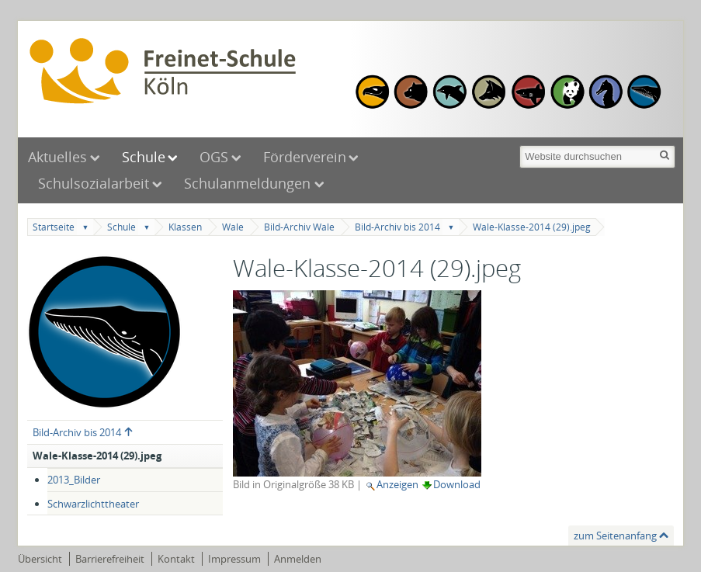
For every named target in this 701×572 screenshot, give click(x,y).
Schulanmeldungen (249, 183)
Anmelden (297, 559)
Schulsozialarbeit (93, 183)
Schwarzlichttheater (93, 504)
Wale (233, 227)
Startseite (54, 227)
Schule (143, 156)
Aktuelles (57, 156)
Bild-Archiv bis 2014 (397, 227)
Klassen (185, 227)
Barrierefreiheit (109, 559)
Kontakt (176, 559)
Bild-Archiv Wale (299, 227)
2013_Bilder (73, 480)
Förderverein (304, 156)
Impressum (234, 559)
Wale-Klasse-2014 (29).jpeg (532, 227)
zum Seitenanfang (615, 536)
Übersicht (40, 559)
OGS (214, 156)
